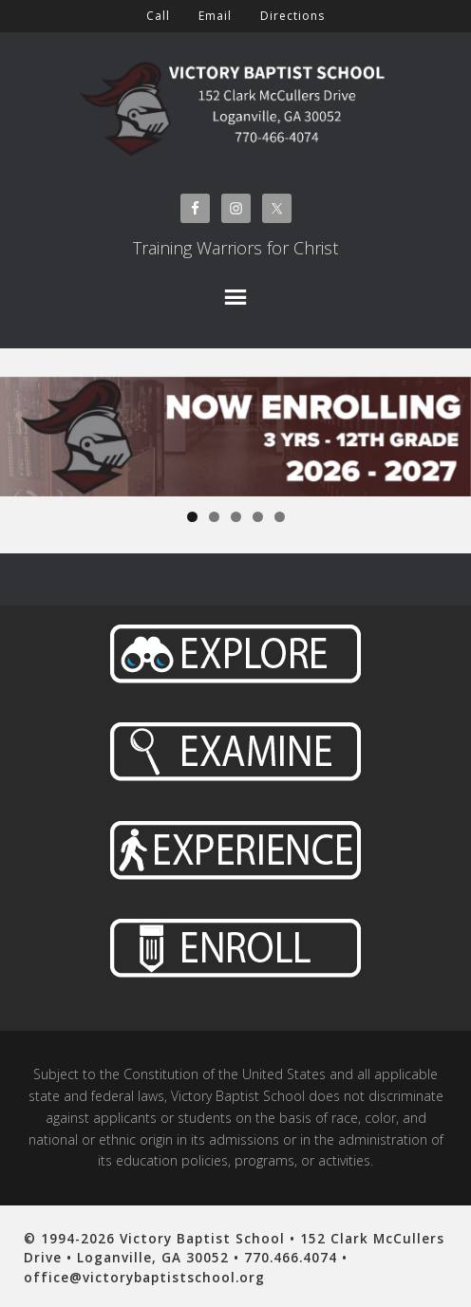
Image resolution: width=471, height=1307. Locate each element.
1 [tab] (192, 517)
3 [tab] (236, 517)
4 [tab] (258, 517)
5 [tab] (279, 517)
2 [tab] (214, 517)
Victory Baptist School (235, 103)
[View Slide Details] (235, 436)
